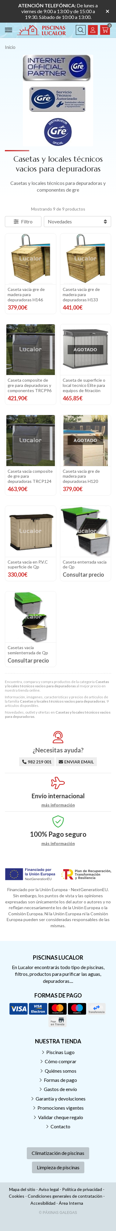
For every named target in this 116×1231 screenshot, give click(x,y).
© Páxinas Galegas (58, 1213)
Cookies (16, 1196)
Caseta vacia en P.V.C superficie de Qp (28, 564)
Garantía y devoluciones (61, 1098)
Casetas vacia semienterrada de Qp (28, 650)
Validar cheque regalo (60, 1117)
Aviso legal (49, 1189)
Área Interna (71, 1203)
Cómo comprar (60, 1061)
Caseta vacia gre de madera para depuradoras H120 (81, 476)
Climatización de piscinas (58, 1153)
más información (58, 805)
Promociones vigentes (60, 1108)
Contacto (60, 1126)
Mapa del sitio (22, 1189)
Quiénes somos (60, 1071)
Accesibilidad (42, 1203)
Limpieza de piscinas (58, 1167)
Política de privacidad (82, 1189)
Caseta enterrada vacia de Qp (85, 564)
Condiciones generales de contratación (65, 1196)
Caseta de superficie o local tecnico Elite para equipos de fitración (84, 385)
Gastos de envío (60, 1089)
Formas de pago (60, 1080)
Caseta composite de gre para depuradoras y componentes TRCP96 (29, 385)
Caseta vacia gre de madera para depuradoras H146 (26, 294)
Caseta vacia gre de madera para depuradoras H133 (81, 294)
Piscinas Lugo (60, 1052)
